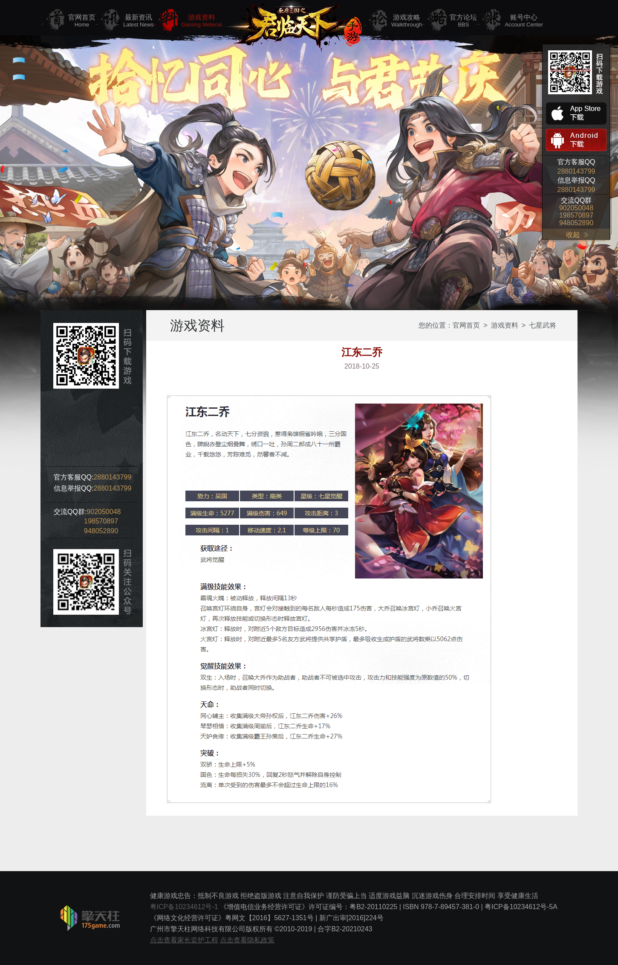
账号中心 (524, 21)
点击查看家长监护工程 (184, 940)
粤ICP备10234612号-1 (184, 906)
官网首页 (81, 21)
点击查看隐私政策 (247, 940)
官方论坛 (463, 21)
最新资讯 (138, 21)
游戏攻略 (406, 21)
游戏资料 (202, 21)
